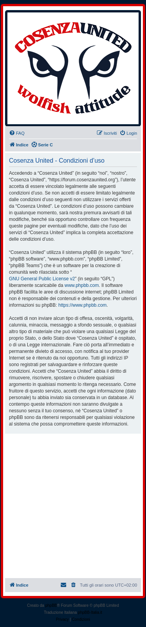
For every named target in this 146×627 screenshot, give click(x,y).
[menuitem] (17, 133)
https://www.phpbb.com (82, 305)
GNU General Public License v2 (42, 278)
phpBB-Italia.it (90, 612)
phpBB (51, 605)
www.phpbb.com (82, 285)
